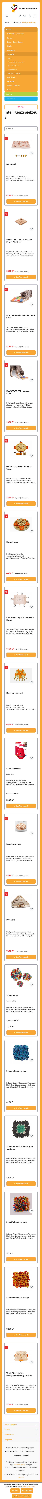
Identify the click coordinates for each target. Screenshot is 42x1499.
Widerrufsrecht (11, 1451)
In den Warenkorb (21, 201)
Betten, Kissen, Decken (15, 42)
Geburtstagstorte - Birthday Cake (19, 467)
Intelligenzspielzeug (14, 73)
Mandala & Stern (13, 844)
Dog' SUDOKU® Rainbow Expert (18, 392)
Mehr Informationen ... (29, 1486)
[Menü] (7, 16)
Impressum (17, 1455)
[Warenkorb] (35, 16)
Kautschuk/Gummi (14, 66)
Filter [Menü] (21, 107)
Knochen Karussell (14, 693)
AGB (21, 1451)
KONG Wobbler (13, 768)
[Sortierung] (21, 128)
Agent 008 (11, 164)
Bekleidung (11, 50)
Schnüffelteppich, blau (16, 1071)
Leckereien (10, 81)
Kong (10, 58)
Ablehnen (15, 1490)
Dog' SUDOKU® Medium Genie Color (20, 316)
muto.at (21, 1477)
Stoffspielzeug (12, 69)
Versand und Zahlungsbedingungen (20, 1448)
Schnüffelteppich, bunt (16, 1222)
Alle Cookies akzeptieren (21, 1496)
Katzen (9, 94)
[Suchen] (19, 16)
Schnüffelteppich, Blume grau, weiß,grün (19, 1147)
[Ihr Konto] (29, 16)
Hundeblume (12, 542)
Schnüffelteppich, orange (17, 1297)
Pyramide (10, 919)
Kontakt (26, 1455)
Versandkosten (19, 1465)
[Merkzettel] (24, 16)
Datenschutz (30, 1451)
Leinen (9, 38)
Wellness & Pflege (13, 85)
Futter (9, 90)
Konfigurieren (27, 1490)
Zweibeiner (10, 99)
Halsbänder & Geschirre (15, 34)
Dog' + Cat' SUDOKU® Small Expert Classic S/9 (19, 240)
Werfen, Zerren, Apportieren (16, 62)
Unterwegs (11, 77)
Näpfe (9, 46)
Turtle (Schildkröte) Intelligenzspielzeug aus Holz (19, 1374)
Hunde (9, 29)
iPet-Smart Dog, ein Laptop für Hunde (20, 618)
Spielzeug (10, 54)
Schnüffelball (12, 995)
